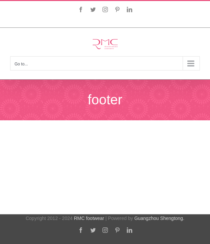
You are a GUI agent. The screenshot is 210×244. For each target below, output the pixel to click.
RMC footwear (89, 223)
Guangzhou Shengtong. (159, 223)
